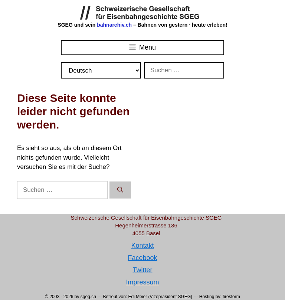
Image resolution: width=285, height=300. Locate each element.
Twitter (142, 270)
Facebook (142, 257)
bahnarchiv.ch (115, 25)
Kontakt (142, 245)
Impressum (142, 282)
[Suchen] (120, 190)
